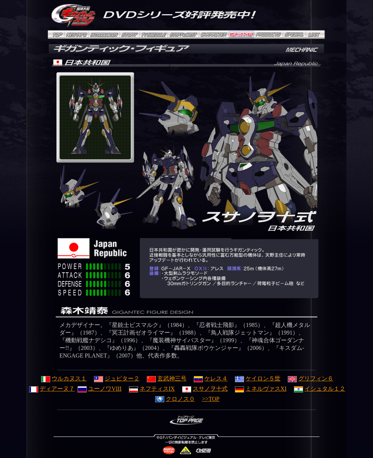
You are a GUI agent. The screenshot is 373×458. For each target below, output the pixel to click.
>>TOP (211, 399)
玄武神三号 (166, 378)
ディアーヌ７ (52, 389)
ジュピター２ (117, 378)
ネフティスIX (152, 389)
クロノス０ (175, 399)
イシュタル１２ (319, 389)
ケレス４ (211, 378)
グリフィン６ (310, 378)
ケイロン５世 (257, 378)
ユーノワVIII (100, 389)
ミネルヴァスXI (261, 389)
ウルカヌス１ (64, 378)
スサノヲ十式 (205, 389)
